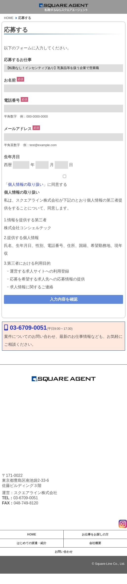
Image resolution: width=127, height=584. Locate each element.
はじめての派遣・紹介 (31, 543)
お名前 (10, 80)
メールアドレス (18, 129)
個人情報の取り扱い (25, 184)
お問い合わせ (64, 551)
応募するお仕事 (18, 60)
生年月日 (12, 157)
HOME (31, 534)
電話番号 (12, 100)
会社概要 (95, 543)
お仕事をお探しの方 (95, 534)
